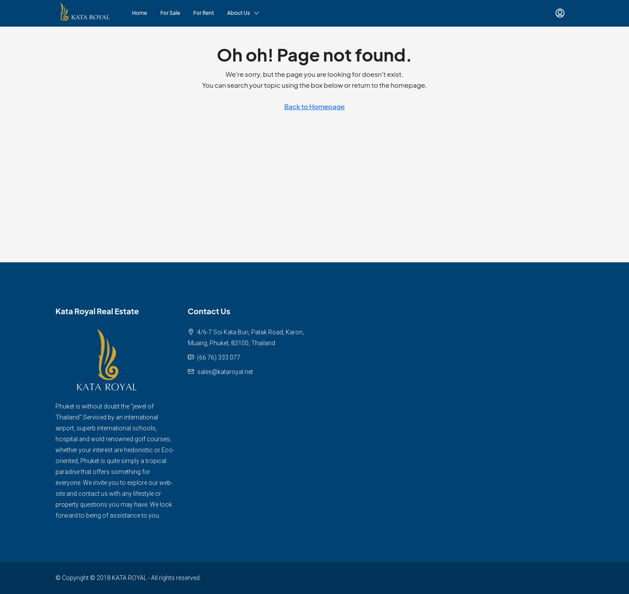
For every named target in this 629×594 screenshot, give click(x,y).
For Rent (204, 13)
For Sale (170, 13)
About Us (238, 13)
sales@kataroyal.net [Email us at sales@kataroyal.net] (225, 371)
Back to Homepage (314, 106)
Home (139, 13)
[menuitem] (560, 13)
